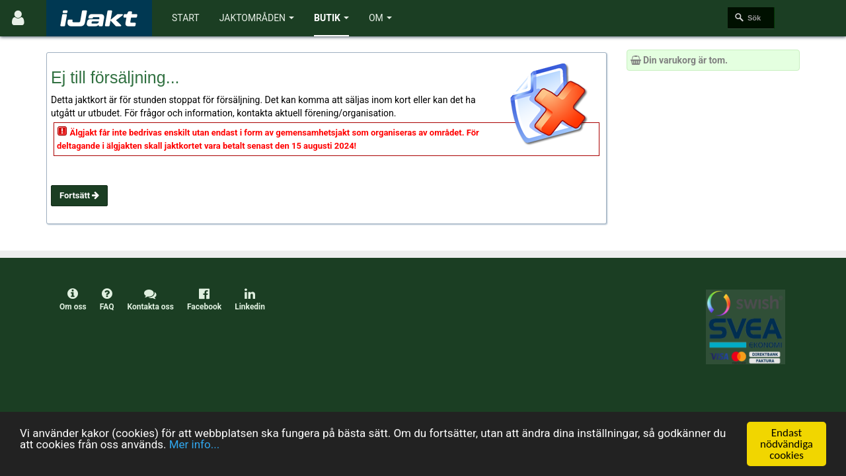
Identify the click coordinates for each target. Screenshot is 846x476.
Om (380, 18)
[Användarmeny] (18, 18)
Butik (331, 18)
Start (186, 18)
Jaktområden (256, 18)
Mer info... (194, 444)
